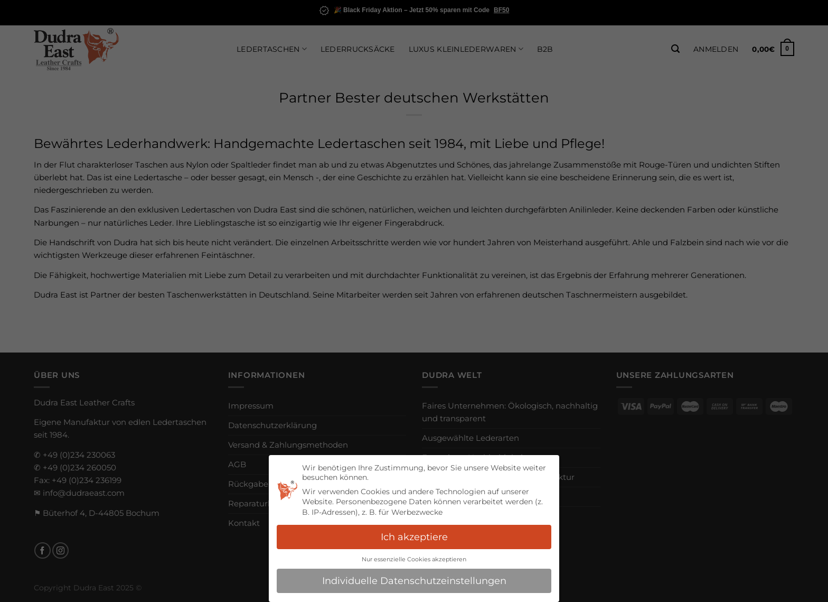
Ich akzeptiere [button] (414, 536)
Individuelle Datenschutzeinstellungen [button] (414, 580)
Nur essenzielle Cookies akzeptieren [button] (414, 559)
